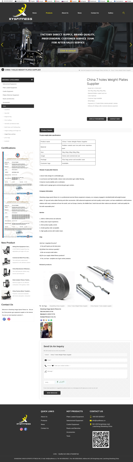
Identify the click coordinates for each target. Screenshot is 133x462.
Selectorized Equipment (9, 84)
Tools (93, 70)
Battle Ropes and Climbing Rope (11, 127)
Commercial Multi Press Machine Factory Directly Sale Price (22, 257)
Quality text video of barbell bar (68, 454)
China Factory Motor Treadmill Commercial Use (22, 291)
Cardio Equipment (8, 91)
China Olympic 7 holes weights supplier (101, 306)
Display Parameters (96, 119)
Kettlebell (6, 141)
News (80, 13)
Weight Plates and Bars (102, 70)
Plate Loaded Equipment (10, 87)
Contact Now (115, 119)
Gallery (110, 13)
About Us (65, 13)
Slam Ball (6, 113)
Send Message (52, 393)
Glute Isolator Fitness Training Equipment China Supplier (22, 280)
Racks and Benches (8, 98)
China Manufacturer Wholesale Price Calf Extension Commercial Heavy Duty (22, 268)
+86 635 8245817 (7, 1)
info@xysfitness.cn (21, 1)
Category (87, 70)
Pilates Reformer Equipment (11, 95)
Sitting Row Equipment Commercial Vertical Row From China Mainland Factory (22, 246)
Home (35, 13)
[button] (66, 64)
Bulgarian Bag (7, 116)
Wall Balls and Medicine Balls (11, 123)
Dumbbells (6, 109)
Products (49, 13)
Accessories (6, 102)
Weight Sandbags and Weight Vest (12, 130)
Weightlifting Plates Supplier (57, 306)
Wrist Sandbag (7, 120)
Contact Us (95, 13)
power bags (6, 137)
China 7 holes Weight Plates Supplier (77, 306)
